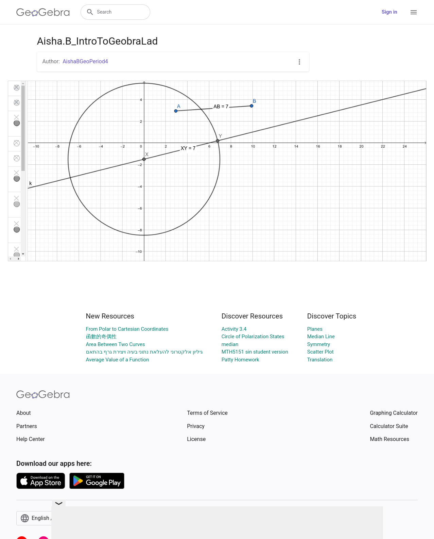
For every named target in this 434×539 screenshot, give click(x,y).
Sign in (389, 12)
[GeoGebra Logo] (43, 12)
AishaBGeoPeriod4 (85, 61)
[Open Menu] (414, 12)
